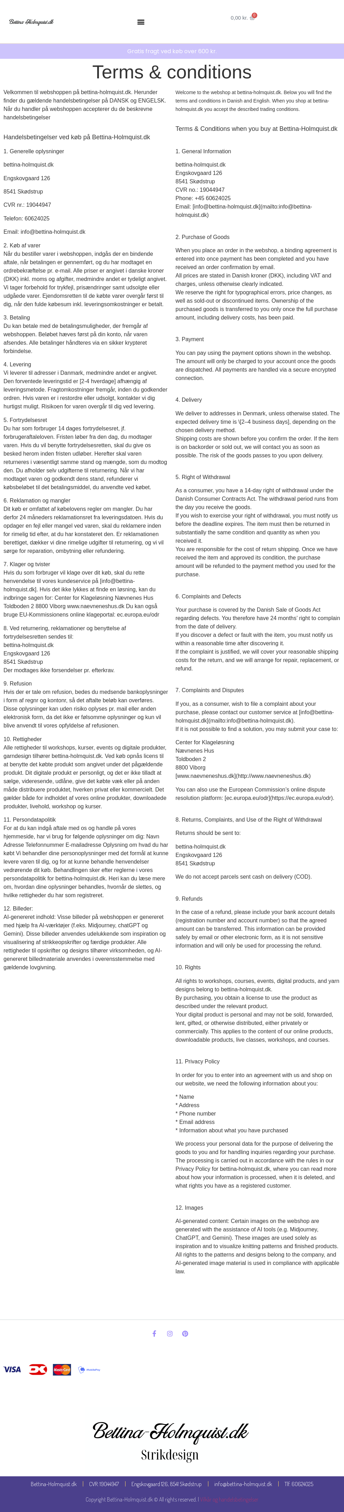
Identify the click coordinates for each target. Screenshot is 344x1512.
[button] (141, 21)
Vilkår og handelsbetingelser (229, 1499)
